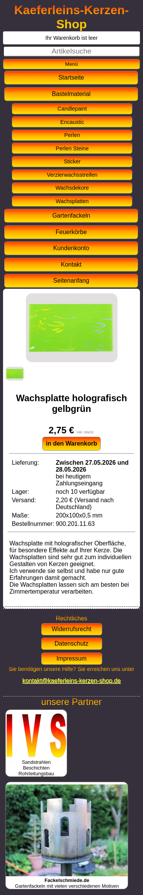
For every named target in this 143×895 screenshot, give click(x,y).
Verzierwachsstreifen (72, 175)
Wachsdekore (72, 188)
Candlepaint (72, 109)
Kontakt (71, 264)
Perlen (72, 135)
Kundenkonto (71, 248)
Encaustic (72, 122)
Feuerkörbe (71, 232)
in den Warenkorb (71, 443)
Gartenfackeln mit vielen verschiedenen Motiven (67, 880)
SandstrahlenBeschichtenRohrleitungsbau (36, 764)
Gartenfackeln (71, 215)
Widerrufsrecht (71, 629)
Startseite (71, 77)
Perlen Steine (72, 148)
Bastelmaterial (71, 94)
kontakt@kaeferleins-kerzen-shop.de (71, 680)
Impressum (71, 658)
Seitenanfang (71, 280)
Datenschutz (71, 643)
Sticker (72, 161)
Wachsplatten (72, 201)
